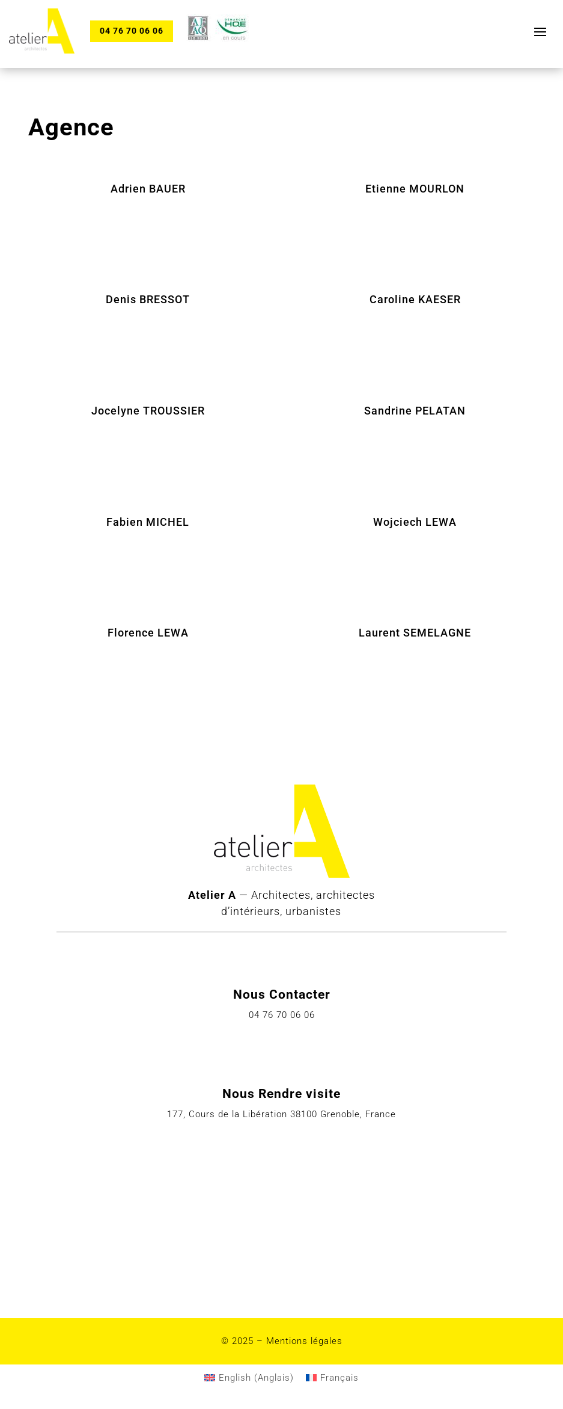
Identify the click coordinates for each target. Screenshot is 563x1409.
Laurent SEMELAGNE (415, 632)
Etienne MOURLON (414, 188)
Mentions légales (304, 1341)
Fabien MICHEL (147, 522)
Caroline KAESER (415, 299)
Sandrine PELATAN (415, 410)
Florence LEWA (148, 632)
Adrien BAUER (148, 188)
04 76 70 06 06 (131, 30)
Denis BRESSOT (148, 299)
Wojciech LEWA (415, 522)
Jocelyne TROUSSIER (148, 410)
